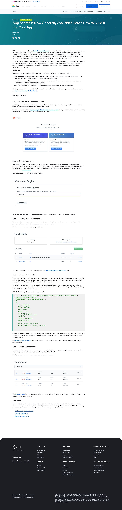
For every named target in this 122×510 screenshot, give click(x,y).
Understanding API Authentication (55, 270)
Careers (39, 465)
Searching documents (22, 416)
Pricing (59, 6)
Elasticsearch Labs (76, 11)
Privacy (64, 470)
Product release (26, 20)
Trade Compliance (67, 472)
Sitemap (32, 494)
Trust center (65, 468)
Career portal (41, 468)
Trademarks (15, 494)
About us (84, 1)
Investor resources (99, 450)
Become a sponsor (99, 470)
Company (65, 11)
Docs (63, 6)
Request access (67, 455)
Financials (96, 455)
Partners (90, 1)
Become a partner (67, 457)
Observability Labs (100, 11)
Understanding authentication (24, 411)
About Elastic (41, 450)
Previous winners (98, 465)
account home (26, 170)
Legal (64, 465)
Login (108, 1)
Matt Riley (17, 32)
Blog (14, 11)
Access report (36, 1)
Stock (95, 457)
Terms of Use (22, 494)
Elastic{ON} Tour (98, 468)
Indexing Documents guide (23, 340)
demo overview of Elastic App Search (26, 91)
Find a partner (66, 450)
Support (95, 1)
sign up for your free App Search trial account (44, 110)
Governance (97, 452)
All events (96, 472)
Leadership (40, 452)
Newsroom (40, 457)
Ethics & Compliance (68, 475)
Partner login (66, 452)
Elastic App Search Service (41, 51)
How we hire (40, 470)
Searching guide (20, 394)
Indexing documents (21, 413)
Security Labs (88, 11)
